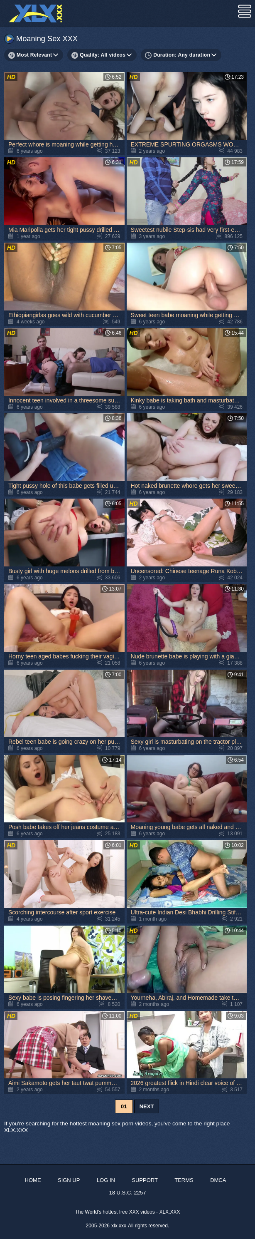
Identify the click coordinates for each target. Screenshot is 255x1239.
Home (33, 1180)
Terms (184, 1180)
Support (145, 1180)
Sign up (69, 1180)
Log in (106, 1180)
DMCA (218, 1180)
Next (147, 1106)
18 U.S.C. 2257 (127, 1192)
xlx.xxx (118, 1226)
